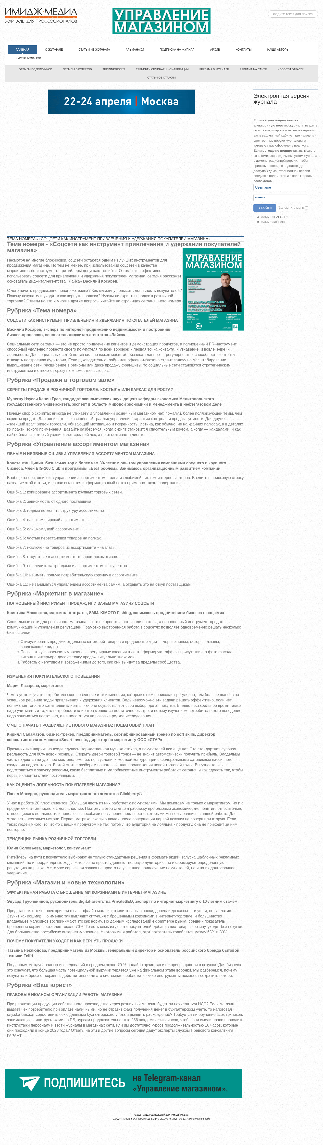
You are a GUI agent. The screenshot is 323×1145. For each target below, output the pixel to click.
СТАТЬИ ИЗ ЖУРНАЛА (94, 49)
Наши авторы (278, 49)
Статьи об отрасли (161, 77)
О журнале (54, 49)
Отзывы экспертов (77, 69)
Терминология (114, 69)
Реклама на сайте (253, 69)
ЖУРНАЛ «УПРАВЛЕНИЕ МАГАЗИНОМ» (161, 21)
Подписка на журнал (177, 49)
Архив (215, 49)
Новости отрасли (291, 69)
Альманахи (135, 49)
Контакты (244, 49)
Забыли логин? (271, 222)
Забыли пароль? (272, 217)
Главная (22, 49)
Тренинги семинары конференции (162, 69)
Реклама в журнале (214, 69)
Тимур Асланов (28, 58)
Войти (265, 208)
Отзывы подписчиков (35, 69)
